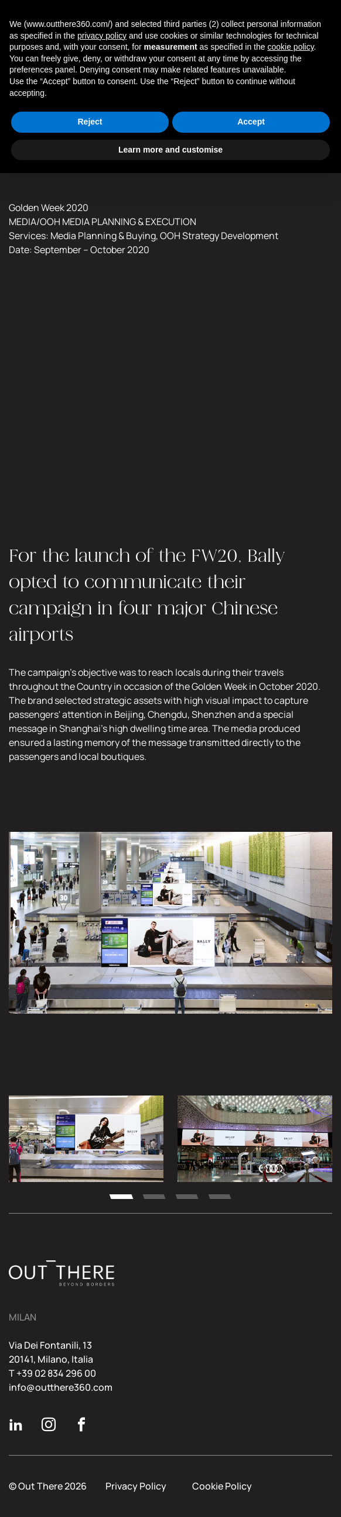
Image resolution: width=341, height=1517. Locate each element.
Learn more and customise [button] (170, 149)
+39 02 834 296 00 (56, 1373)
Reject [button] (89, 121)
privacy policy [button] (102, 35)
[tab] (121, 1196)
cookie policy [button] (290, 46)
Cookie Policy (222, 1486)
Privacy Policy (135, 1486)
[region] (170, 1146)
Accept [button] (251, 121)
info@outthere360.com (60, 1387)
